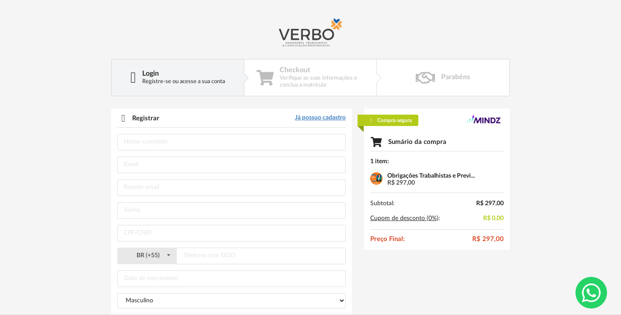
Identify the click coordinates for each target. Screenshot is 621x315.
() (147, 255)
